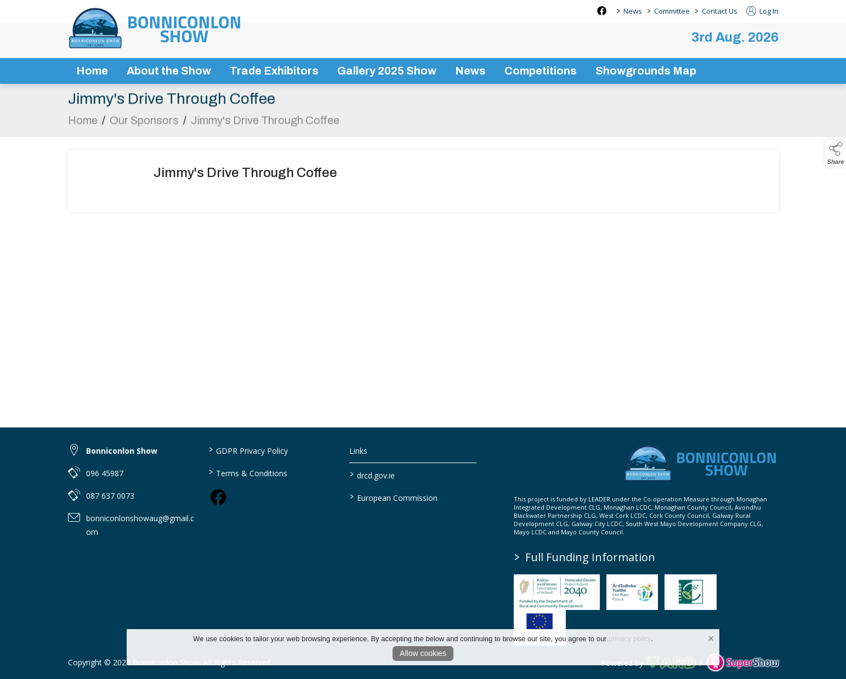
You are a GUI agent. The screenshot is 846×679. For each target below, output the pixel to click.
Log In (762, 11)
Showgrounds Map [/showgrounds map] (645, 71)
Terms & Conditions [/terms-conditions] (248, 472)
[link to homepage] (155, 28)
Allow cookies (423, 653)
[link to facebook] (218, 497)
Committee (672, 11)
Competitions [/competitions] (540, 71)
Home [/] (92, 71)
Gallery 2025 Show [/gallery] (386, 71)
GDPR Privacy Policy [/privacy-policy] (248, 450)
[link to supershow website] (743, 663)
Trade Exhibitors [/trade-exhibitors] (274, 71)
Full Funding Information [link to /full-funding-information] (585, 557)
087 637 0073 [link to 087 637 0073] (110, 495)
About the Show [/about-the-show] (169, 71)
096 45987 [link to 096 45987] (104, 473)
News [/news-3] (470, 71)
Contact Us (719, 11)
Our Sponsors (144, 122)
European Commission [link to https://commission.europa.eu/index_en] (394, 497)
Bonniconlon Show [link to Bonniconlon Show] (121, 451)
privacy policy (630, 639)
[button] (835, 153)
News (632, 11)
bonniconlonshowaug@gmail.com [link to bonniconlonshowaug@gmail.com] (140, 525)
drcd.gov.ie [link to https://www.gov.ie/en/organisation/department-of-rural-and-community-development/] (372, 475)
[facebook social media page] (601, 10)
